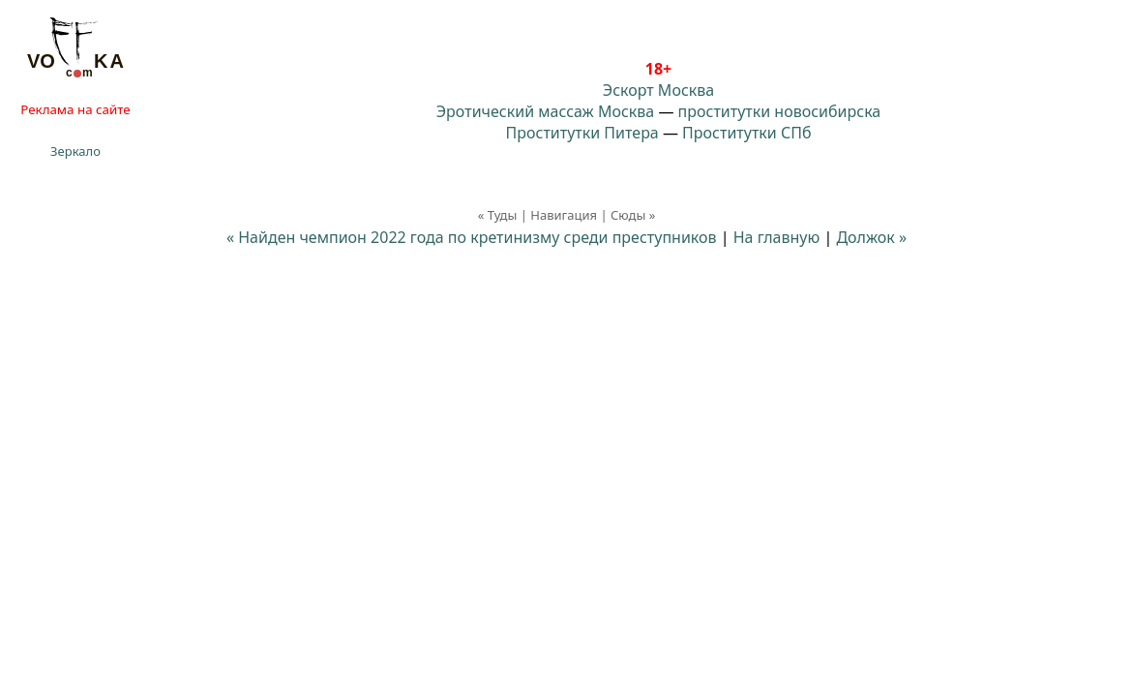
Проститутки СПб (746, 132)
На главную (776, 237)
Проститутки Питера (582, 132)
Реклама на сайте (75, 109)
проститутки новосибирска (779, 111)
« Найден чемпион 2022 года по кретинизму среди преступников (471, 237)
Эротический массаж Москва (545, 111)
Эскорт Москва (658, 90)
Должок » (871, 237)
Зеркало (75, 151)
